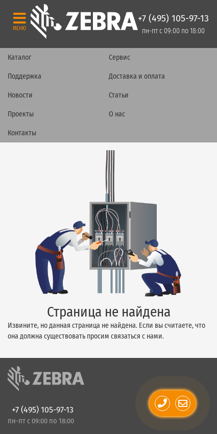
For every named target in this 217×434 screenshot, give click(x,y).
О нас (117, 114)
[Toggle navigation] (19, 21)
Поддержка (24, 76)
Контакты (22, 133)
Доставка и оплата (137, 76)
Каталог (19, 57)
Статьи (119, 95)
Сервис (119, 57)
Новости (20, 95)
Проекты (21, 114)
